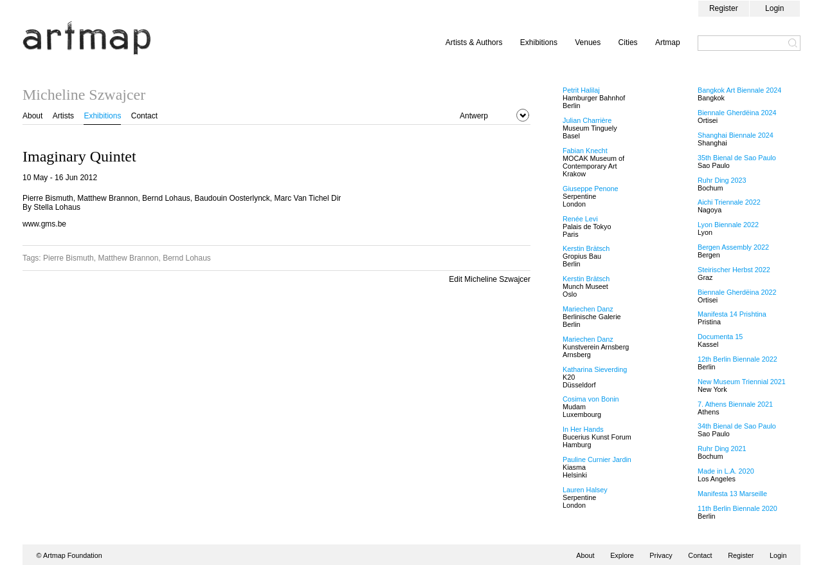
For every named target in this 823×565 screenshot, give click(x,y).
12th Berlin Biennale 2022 (737, 359)
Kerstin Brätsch (586, 248)
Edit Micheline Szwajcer (489, 279)
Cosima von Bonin (591, 399)
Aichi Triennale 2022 (729, 202)
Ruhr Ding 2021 (722, 448)
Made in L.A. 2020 (726, 471)
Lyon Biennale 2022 (728, 224)
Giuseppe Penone (590, 188)
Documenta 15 (720, 336)
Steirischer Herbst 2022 (734, 269)
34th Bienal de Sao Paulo (737, 426)
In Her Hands (583, 429)
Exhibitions (538, 42)
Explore (622, 555)
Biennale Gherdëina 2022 (737, 292)
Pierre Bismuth (68, 258)
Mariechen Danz (588, 309)
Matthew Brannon (128, 258)
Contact (144, 115)
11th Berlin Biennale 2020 (737, 508)
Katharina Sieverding (595, 369)
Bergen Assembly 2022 (733, 247)
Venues (588, 42)
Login (774, 8)
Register (723, 8)
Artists (63, 115)
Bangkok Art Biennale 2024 (739, 90)
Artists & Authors (474, 42)
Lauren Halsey (585, 490)
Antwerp (474, 115)
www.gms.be (44, 223)
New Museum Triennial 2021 (742, 381)
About (32, 115)
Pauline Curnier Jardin (597, 459)
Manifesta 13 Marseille (732, 493)
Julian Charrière (587, 120)
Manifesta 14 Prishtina (732, 314)
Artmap (667, 42)
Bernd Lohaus (187, 258)
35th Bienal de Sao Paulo (737, 158)
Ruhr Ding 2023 (722, 180)
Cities (628, 42)
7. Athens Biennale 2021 (735, 404)
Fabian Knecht (585, 150)
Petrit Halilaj (581, 90)
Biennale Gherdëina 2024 (737, 112)
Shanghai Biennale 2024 (735, 135)
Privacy (660, 555)
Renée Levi (580, 219)
